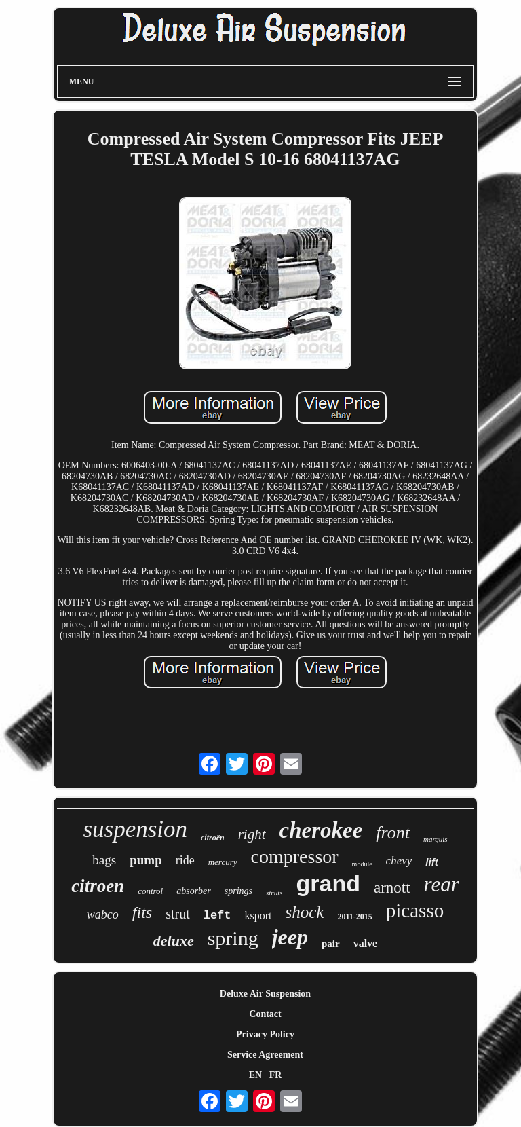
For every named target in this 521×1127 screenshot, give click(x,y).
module (362, 864)
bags (104, 860)
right (252, 834)
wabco (103, 914)
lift (431, 862)
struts (274, 893)
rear (441, 884)
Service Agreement (265, 1055)
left (217, 915)
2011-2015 (354, 916)
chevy (399, 860)
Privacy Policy (265, 1034)
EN (255, 1075)
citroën (213, 838)
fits (142, 912)
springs (238, 891)
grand (328, 883)
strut (178, 913)
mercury (222, 862)
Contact (265, 1014)
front (393, 833)
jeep (290, 937)
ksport (258, 915)
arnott (392, 887)
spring (233, 938)
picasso (415, 910)
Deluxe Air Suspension (265, 994)
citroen (97, 886)
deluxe (173, 940)
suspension (135, 829)
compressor (295, 856)
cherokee (321, 830)
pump (146, 860)
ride (185, 860)
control (150, 891)
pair (331, 943)
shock (305, 912)
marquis (435, 839)
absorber (193, 891)
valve (365, 943)
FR (275, 1075)
